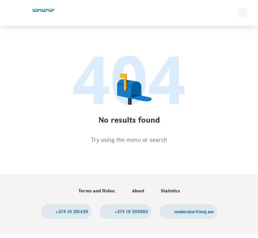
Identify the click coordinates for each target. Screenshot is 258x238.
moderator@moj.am (193, 211)
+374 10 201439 (71, 211)
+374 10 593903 (130, 211)
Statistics (170, 190)
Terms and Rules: (96, 190)
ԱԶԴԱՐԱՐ (43, 10)
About (138, 190)
